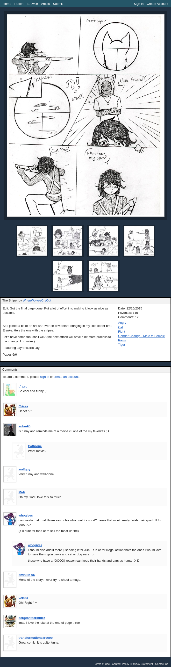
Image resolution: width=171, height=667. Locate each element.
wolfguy (24, 469)
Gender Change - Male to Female (141, 336)
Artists (45, 4)
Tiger (121, 344)
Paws (122, 340)
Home (7, 4)
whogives (26, 515)
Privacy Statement (142, 663)
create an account (66, 377)
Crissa (23, 406)
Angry (122, 322)
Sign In (138, 4)
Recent (19, 4)
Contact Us (161, 663)
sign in (44, 377)
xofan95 (24, 426)
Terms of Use (102, 663)
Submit (58, 4)
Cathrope (35, 446)
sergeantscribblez (32, 618)
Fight (121, 331)
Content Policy (120, 663)
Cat (120, 327)
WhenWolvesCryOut (37, 300)
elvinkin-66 (27, 575)
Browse (33, 4)
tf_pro (23, 386)
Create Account (157, 4)
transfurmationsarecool (36, 637)
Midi (22, 492)
